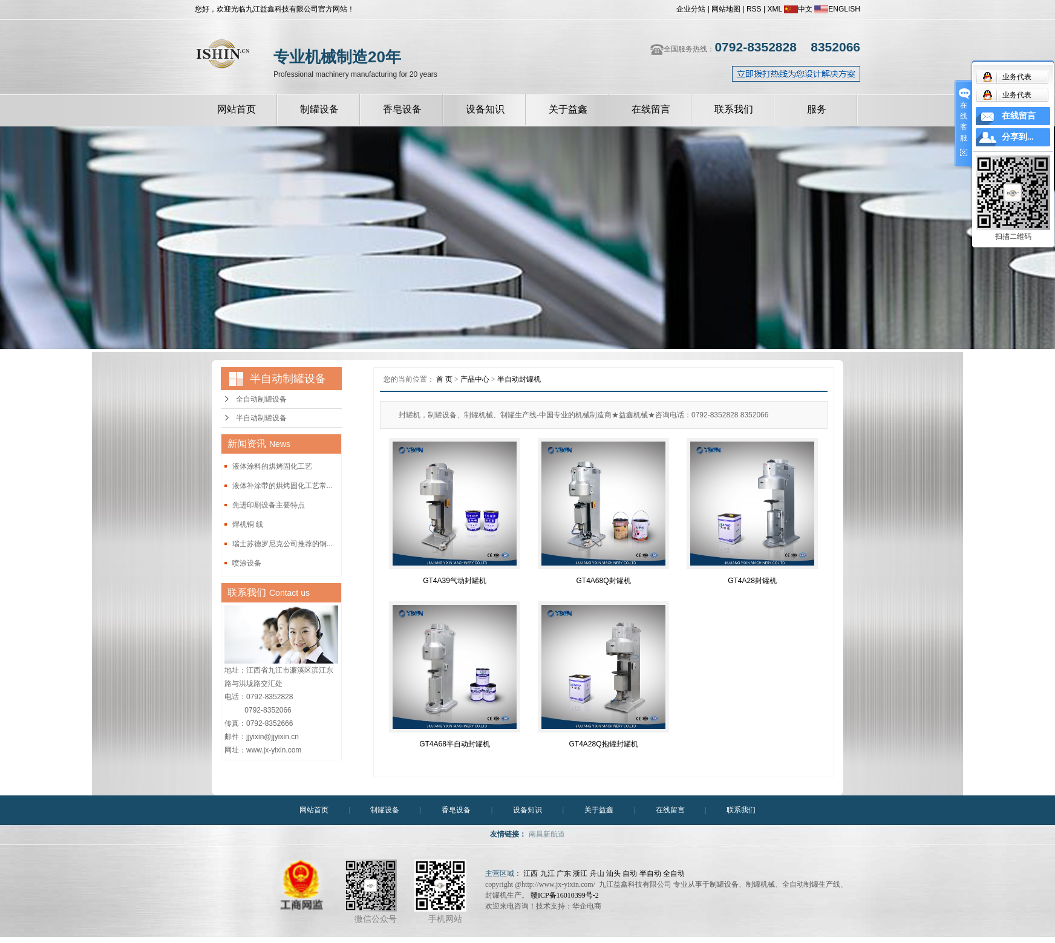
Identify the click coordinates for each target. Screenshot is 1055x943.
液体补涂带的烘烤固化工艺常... (282, 485)
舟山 (597, 873)
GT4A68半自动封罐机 (454, 744)
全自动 (674, 873)
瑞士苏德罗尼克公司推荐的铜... (282, 544)
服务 (816, 109)
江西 (530, 873)
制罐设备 (319, 109)
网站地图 (725, 9)
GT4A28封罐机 (752, 580)
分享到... (1018, 137)
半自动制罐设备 (261, 418)
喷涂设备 (246, 563)
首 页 (444, 379)
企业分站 (690, 9)
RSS (754, 9)
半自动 (650, 873)
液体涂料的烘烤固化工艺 (272, 466)
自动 (629, 873)
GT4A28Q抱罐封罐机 (603, 744)
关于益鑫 (568, 109)
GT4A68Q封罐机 (603, 580)
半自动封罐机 (519, 379)
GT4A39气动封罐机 (454, 580)
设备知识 (485, 109)
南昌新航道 (547, 834)
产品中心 (474, 379)
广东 (564, 873)
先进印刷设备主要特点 (268, 505)
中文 (798, 9)
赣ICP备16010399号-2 (565, 895)
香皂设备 (402, 109)
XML (774, 9)
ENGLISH (837, 9)
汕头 (613, 873)
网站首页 (236, 109)
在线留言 (651, 109)
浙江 (580, 873)
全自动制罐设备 (261, 399)
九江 (547, 873)
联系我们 (733, 109)
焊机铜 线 (247, 524)
